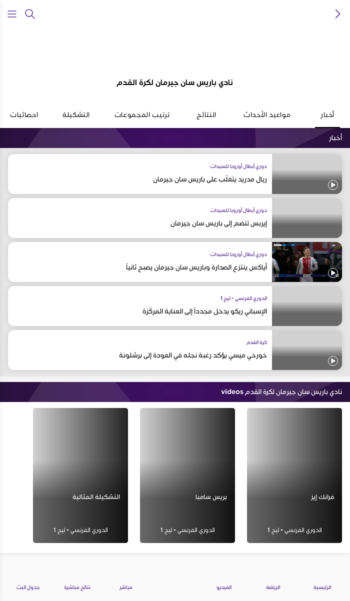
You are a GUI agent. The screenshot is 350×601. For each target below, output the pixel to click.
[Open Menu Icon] (12, 14)
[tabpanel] (175, 343)
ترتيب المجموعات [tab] (142, 119)
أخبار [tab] (327, 119)
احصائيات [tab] (24, 119)
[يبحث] (30, 14)
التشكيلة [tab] (76, 119)
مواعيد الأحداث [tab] (267, 119)
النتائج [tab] (206, 119)
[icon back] (338, 14)
